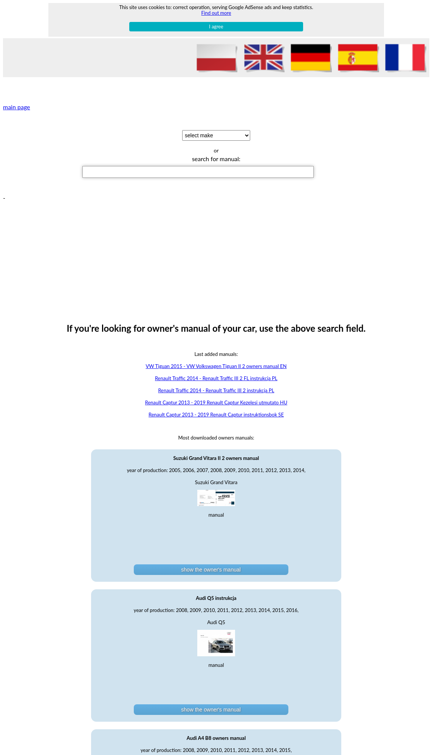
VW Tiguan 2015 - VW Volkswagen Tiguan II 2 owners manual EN (216, 366)
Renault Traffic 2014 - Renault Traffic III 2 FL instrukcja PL (216, 378)
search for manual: (216, 158)
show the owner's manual (211, 570)
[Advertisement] (217, 254)
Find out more (216, 13)
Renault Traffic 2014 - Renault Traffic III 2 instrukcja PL (216, 390)
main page (16, 106)
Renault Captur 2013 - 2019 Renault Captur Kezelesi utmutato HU (216, 402)
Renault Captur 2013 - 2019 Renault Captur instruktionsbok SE (216, 415)
